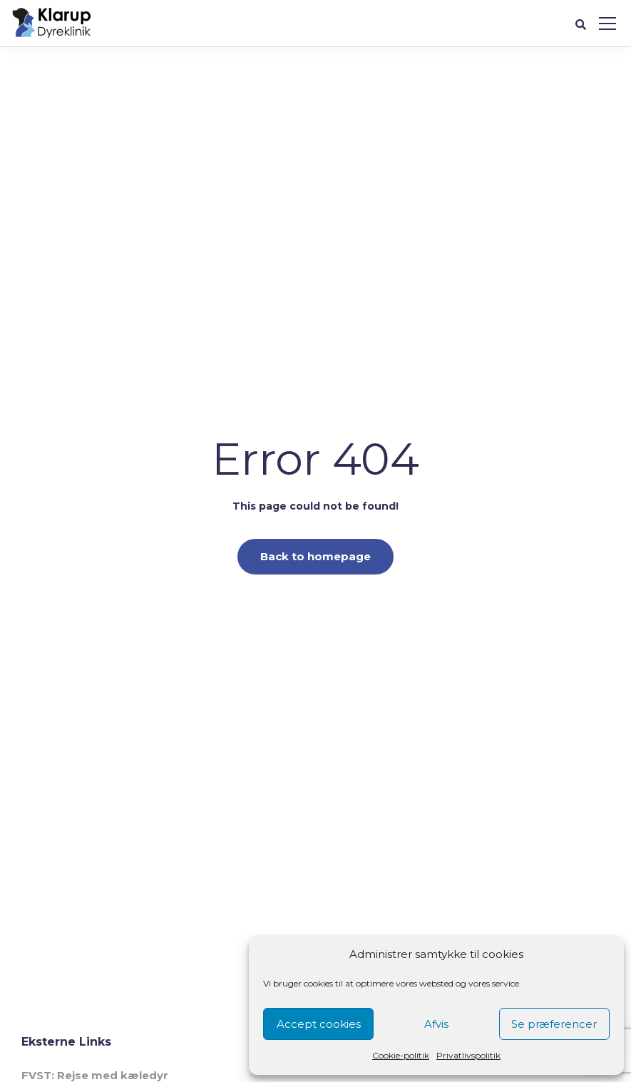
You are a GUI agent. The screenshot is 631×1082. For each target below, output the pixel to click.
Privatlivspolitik (468, 1055)
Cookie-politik (400, 1055)
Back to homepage (315, 556)
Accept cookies (319, 1024)
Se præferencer (554, 1024)
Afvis (436, 1024)
